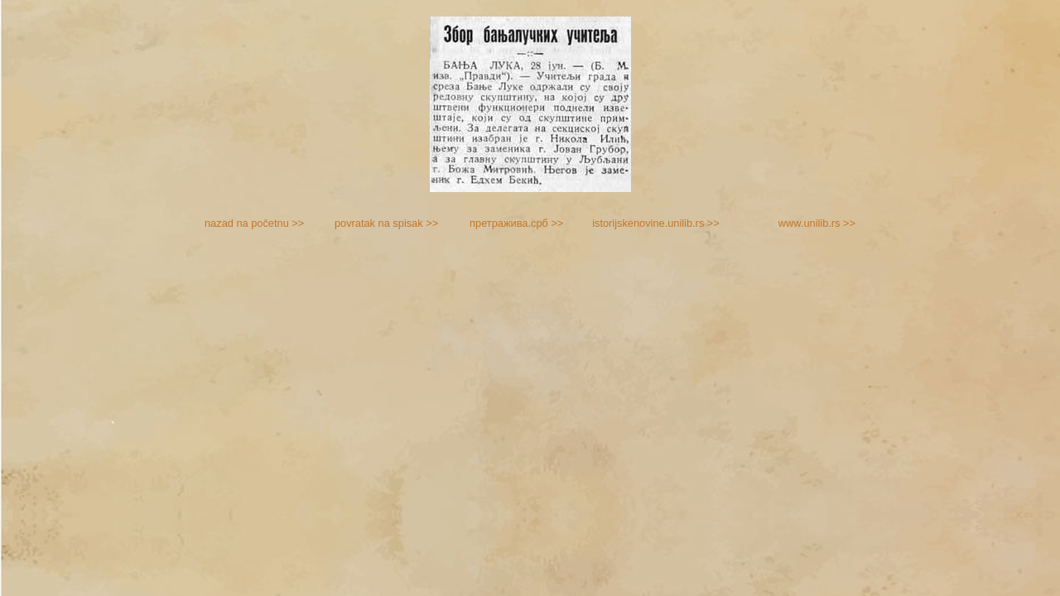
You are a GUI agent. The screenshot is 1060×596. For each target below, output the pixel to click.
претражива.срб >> (516, 223)
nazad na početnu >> (254, 223)
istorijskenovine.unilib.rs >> (656, 223)
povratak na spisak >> (386, 223)
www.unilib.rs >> (816, 223)
